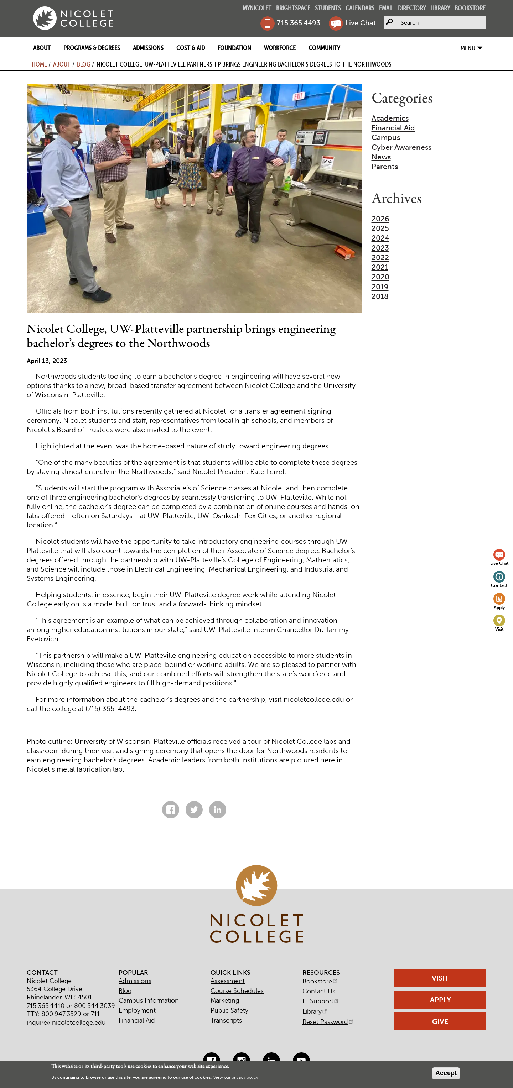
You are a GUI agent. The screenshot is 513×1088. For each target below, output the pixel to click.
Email (386, 8)
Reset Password (328, 1022)
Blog (83, 64)
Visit (499, 629)
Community (324, 48)
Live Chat (360, 23)
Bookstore (470, 8)
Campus (386, 137)
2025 (380, 228)
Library (440, 8)
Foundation (234, 48)
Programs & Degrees (91, 48)
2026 (380, 218)
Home (39, 64)
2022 (380, 257)
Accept (446, 1073)
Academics (390, 118)
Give (440, 1021)
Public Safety (229, 1010)
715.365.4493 (298, 23)
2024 (380, 237)
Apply (499, 607)
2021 (380, 267)
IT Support (321, 1001)
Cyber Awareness (401, 147)
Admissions (148, 48)
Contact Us (318, 991)
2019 (380, 286)
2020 (380, 276)
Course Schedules (237, 991)
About (42, 48)
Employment (137, 1010)
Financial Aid (393, 127)
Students (328, 8)
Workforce (280, 48)
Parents (385, 166)
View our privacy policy (235, 1077)
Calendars (360, 8)
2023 (380, 247)
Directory (412, 8)
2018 (380, 296)
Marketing (225, 1000)
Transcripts (226, 1020)
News (381, 156)
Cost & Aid (190, 48)
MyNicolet (257, 8)
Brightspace (293, 8)
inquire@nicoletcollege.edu (66, 1022)
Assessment (228, 981)
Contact (499, 585)
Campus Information (149, 1000)
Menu (468, 48)
